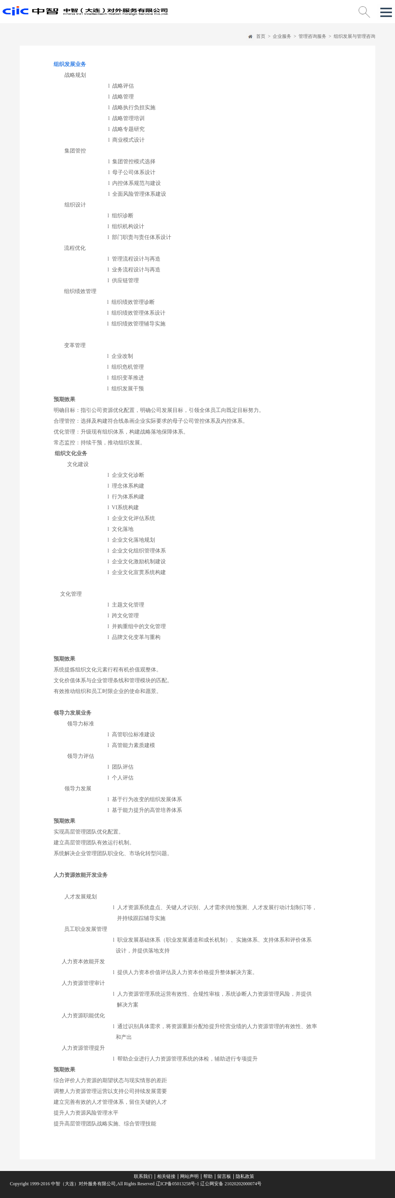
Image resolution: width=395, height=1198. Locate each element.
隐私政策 (245, 1176)
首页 (260, 36)
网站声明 (189, 1176)
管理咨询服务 (312, 36)
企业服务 (282, 36)
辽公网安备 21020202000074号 (230, 1183)
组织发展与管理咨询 (354, 36)
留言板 (224, 1176)
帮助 (208, 1176)
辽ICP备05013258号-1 (177, 1183)
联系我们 (143, 1176)
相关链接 (166, 1176)
